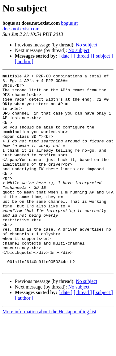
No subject (86, 44)
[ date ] (65, 56)
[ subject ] (103, 56)
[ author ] (24, 61)
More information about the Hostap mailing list (49, 350)
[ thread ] (83, 56)
